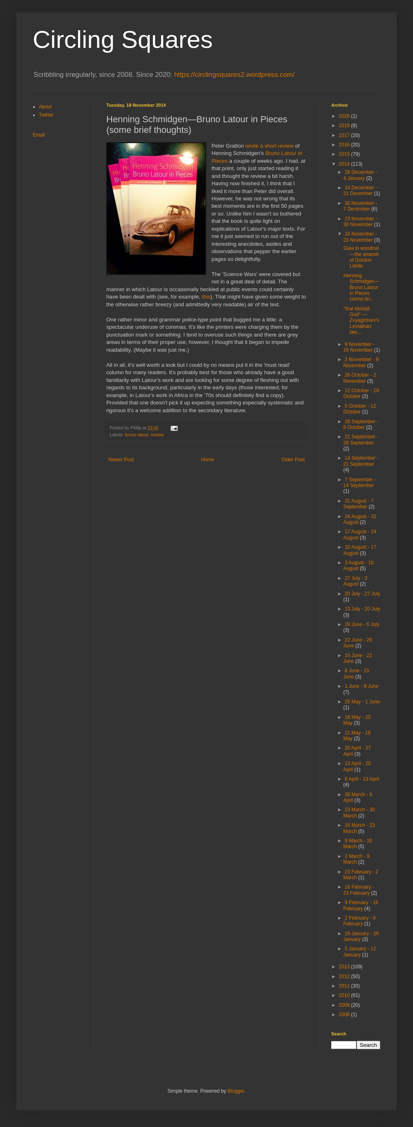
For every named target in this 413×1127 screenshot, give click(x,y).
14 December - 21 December (360, 190)
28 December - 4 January (360, 175)
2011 (345, 986)
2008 (345, 1014)
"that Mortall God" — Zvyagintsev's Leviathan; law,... (361, 320)
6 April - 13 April (362, 779)
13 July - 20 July (362, 609)
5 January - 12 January (359, 951)
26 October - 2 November (359, 378)
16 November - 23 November (360, 236)
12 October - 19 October (361, 393)
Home (207, 459)
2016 (345, 145)
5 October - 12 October (359, 409)
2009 (345, 1005)
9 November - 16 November (358, 347)
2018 (345, 125)
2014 (345, 164)
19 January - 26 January (361, 936)
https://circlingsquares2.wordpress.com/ (234, 75)
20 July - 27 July (362, 594)
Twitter (46, 115)
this (206, 297)
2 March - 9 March (356, 859)
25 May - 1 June (362, 702)
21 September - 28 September (360, 439)
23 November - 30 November (360, 221)
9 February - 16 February (360, 905)
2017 (345, 135)
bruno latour (136, 434)
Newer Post (121, 459)
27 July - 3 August (355, 581)
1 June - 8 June (362, 686)
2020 (345, 116)
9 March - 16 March (357, 843)
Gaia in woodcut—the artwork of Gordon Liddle (361, 257)
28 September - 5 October (360, 424)
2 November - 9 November (360, 362)
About (45, 107)
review (157, 434)
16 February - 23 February (358, 890)
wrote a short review (269, 146)
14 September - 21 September (360, 461)
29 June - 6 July (362, 624)
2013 (345, 967)
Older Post (293, 459)
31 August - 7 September (358, 504)
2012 (345, 976)
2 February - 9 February (359, 921)
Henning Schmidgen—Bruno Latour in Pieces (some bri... (361, 287)
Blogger (235, 1091)
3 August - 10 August (358, 565)
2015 (345, 154)
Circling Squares (123, 39)
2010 (345, 995)
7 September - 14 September (359, 482)
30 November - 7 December (360, 206)
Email (39, 135)
